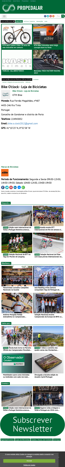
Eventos (5, 383)
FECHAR (29, 461)
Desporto (6, 203)
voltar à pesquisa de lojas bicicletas (13, 82)
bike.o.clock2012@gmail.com (23, 123)
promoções (39, 21)
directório (19, 21)
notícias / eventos (29, 21)
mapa (45, 21)
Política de (29, 465)
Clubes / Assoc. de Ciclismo (41, 440)
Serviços (57, 440)
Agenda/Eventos (7, 440)
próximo (28, 82)
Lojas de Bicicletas (23, 440)
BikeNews (6, 263)
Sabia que (6, 323)
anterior (35, 79)
